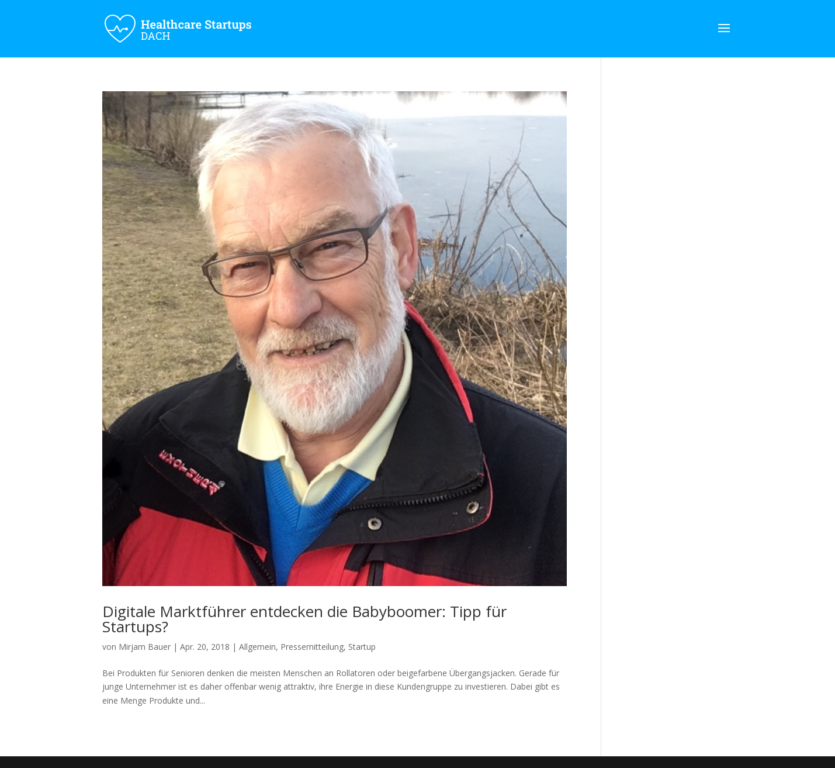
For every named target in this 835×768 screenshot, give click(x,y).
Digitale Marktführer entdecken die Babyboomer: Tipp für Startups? (304, 619)
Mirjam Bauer (145, 646)
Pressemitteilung (312, 646)
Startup (362, 646)
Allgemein (257, 646)
